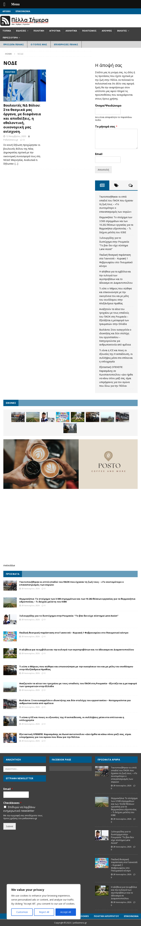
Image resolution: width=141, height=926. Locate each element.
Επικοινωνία (23, 11)
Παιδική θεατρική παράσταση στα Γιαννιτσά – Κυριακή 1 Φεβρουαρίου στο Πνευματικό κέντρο (73, 632)
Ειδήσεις (21, 30)
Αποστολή (103, 169)
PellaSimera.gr (10, 139)
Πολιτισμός (89, 30)
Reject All (44, 912)
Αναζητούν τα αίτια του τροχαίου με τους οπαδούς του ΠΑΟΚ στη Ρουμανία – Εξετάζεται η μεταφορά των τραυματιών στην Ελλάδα (114, 316)
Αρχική (7, 11)
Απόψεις (107, 30)
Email (98, 154)
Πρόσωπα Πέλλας (13, 44)
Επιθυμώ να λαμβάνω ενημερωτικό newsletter (19, 809)
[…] (16, 163)
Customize (22, 912)
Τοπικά (7, 30)
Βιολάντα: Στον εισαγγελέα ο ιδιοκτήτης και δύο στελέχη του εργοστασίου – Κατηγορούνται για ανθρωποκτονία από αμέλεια (115, 337)
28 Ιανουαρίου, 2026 (31, 588)
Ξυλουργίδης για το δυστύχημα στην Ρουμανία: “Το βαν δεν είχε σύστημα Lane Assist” (68, 615)
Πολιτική (39, 30)
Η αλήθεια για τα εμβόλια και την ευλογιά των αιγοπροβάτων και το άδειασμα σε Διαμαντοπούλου (76, 649)
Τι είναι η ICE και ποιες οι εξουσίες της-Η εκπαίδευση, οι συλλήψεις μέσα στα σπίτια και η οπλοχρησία (71, 719)
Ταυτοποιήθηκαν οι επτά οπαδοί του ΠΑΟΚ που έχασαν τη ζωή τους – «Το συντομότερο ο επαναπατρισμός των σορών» (116, 204)
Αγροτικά (54, 30)
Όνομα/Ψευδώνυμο (108, 105)
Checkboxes (12, 803)
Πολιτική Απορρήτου (106, 916)
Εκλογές (122, 30)
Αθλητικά (71, 30)
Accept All (65, 912)
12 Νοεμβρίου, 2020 (16, 136)
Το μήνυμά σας (106, 126)
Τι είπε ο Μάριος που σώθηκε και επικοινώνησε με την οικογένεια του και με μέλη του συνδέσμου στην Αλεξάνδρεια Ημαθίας (115, 296)
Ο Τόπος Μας (39, 44)
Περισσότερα (10, 37)
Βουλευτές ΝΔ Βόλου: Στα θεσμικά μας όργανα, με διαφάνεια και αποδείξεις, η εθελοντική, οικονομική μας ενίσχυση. (22, 118)
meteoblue (9, 565)
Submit (9, 826)
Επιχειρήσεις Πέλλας (66, 44)
